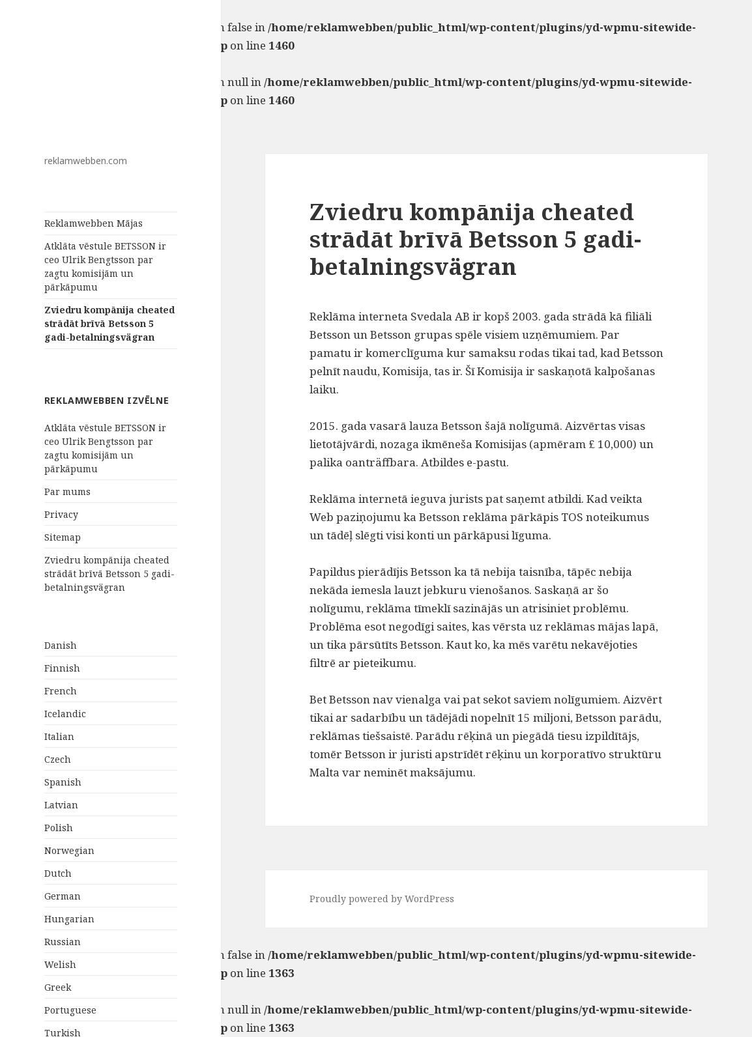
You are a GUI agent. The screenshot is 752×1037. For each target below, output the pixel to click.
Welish (60, 964)
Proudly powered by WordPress (382, 898)
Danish (60, 645)
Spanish (62, 782)
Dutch (58, 873)
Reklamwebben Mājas (93, 223)
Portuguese (70, 1010)
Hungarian (69, 919)
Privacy (61, 514)
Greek (57, 987)
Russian (62, 941)
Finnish (62, 668)
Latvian (61, 805)
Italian (59, 736)
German (62, 896)
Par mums (67, 491)
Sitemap (62, 537)
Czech (57, 759)
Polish (58, 827)
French (60, 691)
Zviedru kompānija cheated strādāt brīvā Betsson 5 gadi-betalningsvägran (109, 323)
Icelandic (65, 713)
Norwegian (69, 850)
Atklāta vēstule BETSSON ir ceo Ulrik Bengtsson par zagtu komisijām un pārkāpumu (105, 266)
